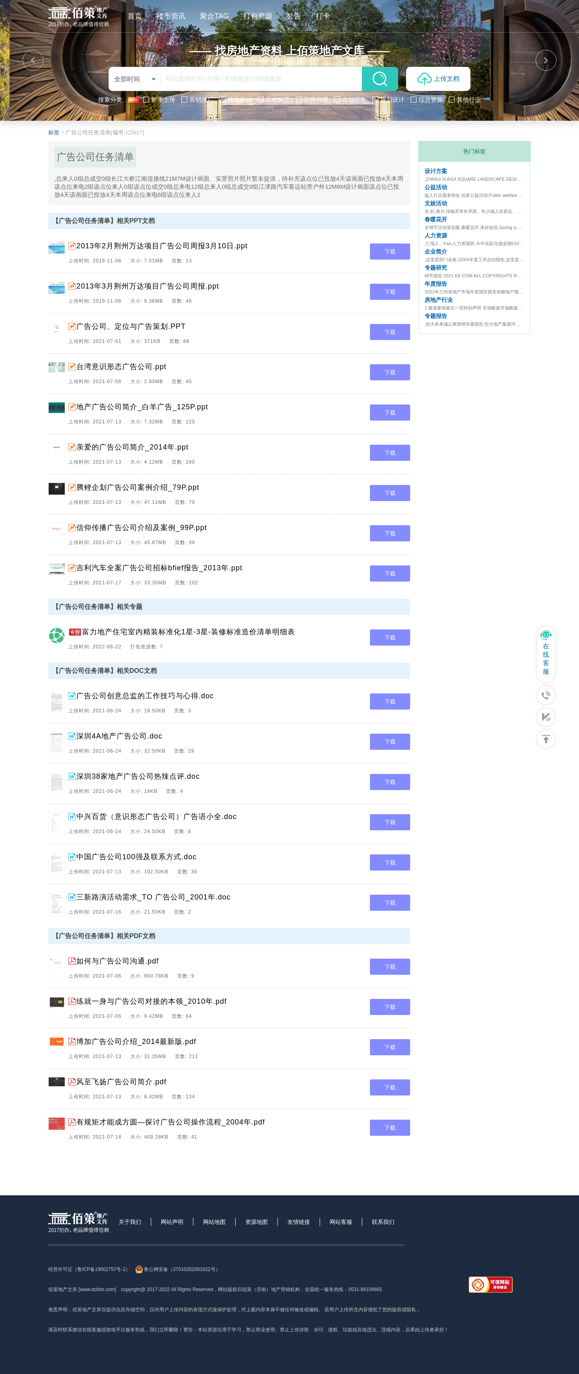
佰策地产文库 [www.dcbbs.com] (82, 1289)
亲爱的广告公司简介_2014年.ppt (132, 447)
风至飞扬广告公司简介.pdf (121, 1082)
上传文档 (438, 79)
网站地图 (214, 1222)
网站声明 (172, 1222)
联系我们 (383, 1222)
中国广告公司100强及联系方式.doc (136, 857)
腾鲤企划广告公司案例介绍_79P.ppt (137, 487)
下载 (390, 251)
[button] (33, 60)
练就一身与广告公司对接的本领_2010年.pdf (151, 1001)
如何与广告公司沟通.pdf (117, 961)
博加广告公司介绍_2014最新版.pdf (136, 1042)
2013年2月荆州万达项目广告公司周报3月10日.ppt (162, 246)
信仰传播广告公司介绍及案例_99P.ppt (141, 528)
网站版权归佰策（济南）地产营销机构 (259, 1289)
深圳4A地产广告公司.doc (119, 736)
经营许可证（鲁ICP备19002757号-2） (89, 1269)
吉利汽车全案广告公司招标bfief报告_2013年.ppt (159, 568)
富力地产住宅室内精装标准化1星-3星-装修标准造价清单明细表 (188, 632)
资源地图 (256, 1222)
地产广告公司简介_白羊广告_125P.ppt (142, 407)
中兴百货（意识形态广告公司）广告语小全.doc (156, 817)
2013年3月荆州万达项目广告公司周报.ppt (147, 286)
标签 (54, 133)
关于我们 (130, 1222)
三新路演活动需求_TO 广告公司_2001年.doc (153, 897)
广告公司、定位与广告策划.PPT (131, 326)
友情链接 (298, 1222)
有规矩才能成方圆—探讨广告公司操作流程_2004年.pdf (170, 1122)
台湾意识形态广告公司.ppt (121, 367)
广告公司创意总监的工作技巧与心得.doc (145, 696)
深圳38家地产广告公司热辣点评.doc (138, 776)
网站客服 (341, 1222)
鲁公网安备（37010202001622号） (177, 1269)
